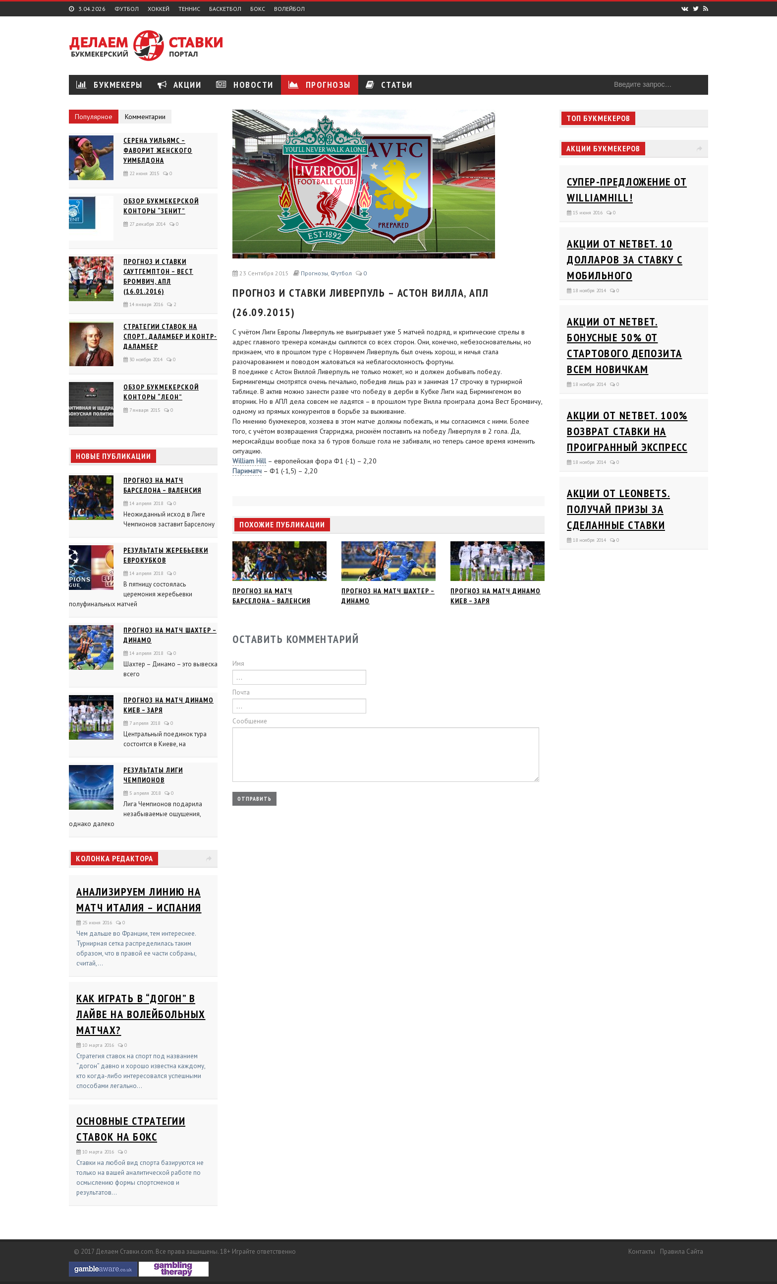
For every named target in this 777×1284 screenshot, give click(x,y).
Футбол (126, 9)
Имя (238, 663)
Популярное (93, 116)
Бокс (257, 9)
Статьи (389, 84)
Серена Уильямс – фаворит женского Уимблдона (157, 150)
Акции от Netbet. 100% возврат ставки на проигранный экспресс (627, 431)
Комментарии (145, 116)
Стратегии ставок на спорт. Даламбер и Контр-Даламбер (170, 336)
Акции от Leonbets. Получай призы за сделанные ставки (618, 509)
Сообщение (249, 721)
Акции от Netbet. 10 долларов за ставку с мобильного (624, 259)
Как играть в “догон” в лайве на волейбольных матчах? (141, 1014)
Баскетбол (225, 9)
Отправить (254, 798)
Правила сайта (681, 1251)
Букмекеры (109, 84)
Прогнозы (319, 84)
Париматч (247, 470)
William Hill (249, 460)
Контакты (641, 1251)
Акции (180, 84)
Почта (241, 692)
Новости (245, 84)
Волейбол (289, 9)
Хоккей (158, 9)
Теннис (189, 9)
